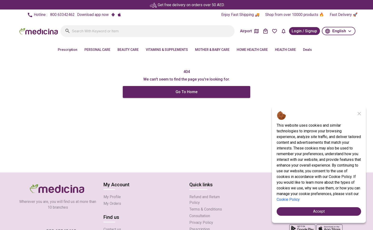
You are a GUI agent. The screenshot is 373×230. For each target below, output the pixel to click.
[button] (338, 31)
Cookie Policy (288, 199)
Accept (319, 211)
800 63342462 (62, 14)
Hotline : (51, 15)
